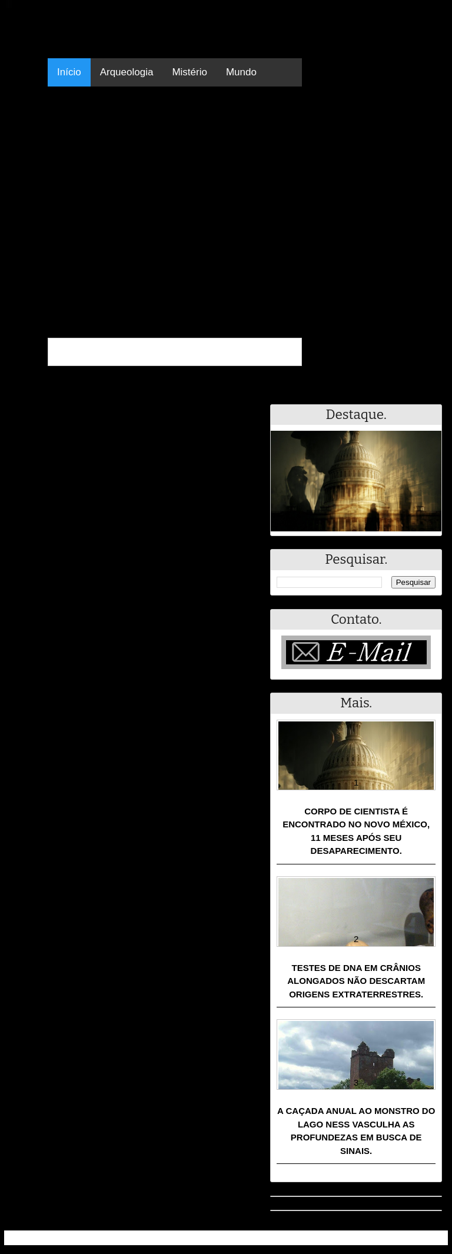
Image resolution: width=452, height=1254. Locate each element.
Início (69, 72)
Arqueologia (127, 72)
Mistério (189, 72)
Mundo (241, 72)
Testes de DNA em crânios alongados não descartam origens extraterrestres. (356, 981)
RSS (433, 1238)
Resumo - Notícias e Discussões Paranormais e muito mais (135, 1238)
